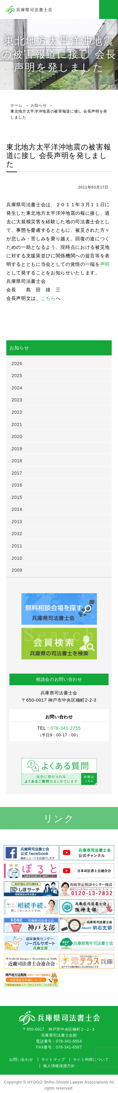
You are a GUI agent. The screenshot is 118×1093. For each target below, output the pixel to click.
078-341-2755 (91, 9)
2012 (17, 533)
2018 (17, 460)
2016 (17, 485)
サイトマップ (53, 1059)
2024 (17, 387)
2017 (17, 473)
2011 (17, 545)
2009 (17, 570)
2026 (17, 363)
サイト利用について (91, 1059)
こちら (48, 298)
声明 (105, 264)
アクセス (75, 9)
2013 (17, 521)
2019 (17, 448)
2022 (17, 412)
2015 (17, 497)
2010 (17, 558)
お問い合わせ (21, 1059)
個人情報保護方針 (59, 1066)
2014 (17, 509)
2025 (17, 375)
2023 (17, 399)
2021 (17, 424)
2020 (17, 436)
